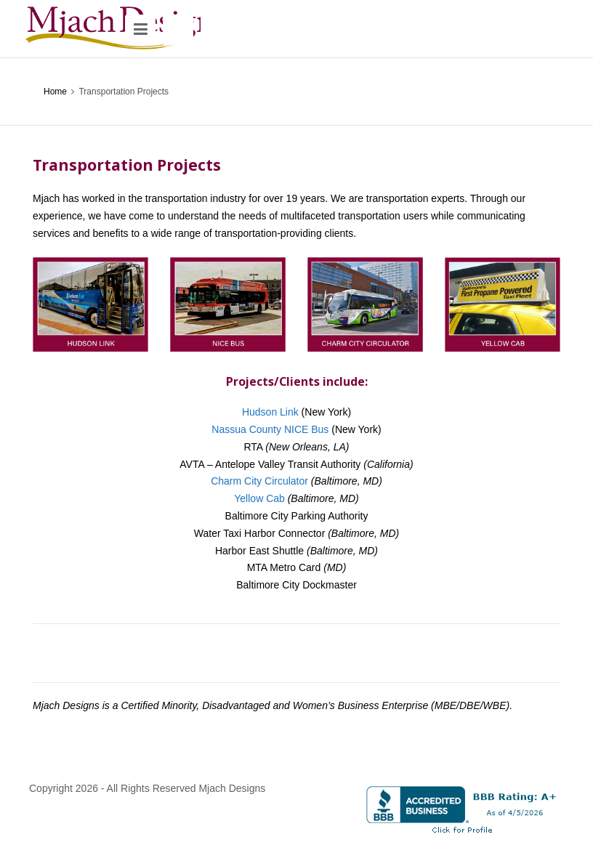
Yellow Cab (259, 498)
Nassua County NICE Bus (269, 429)
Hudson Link (270, 412)
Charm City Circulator (259, 481)
